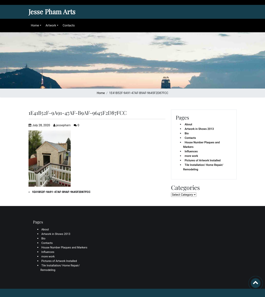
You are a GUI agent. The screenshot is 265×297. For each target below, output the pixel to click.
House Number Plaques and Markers (201, 145)
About (188, 124)
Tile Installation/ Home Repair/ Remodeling (203, 167)
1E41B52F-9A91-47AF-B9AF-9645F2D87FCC (61, 192)
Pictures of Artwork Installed (203, 160)
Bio (187, 133)
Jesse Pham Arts (52, 11)
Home (34, 25)
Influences (191, 151)
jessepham (62, 125)
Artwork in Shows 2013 (199, 129)
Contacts (68, 25)
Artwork (50, 25)
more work (191, 156)
